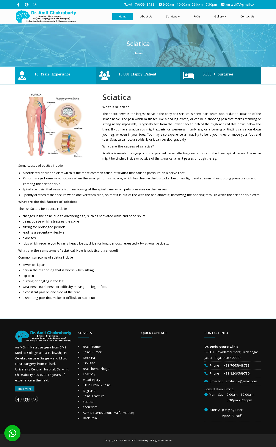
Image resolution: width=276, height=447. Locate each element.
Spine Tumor (92, 352)
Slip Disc (89, 363)
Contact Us (247, 16)
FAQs (197, 16)
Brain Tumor (92, 346)
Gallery (220, 16)
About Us (146, 16)
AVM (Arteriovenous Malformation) (108, 412)
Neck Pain (90, 357)
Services (173, 16)
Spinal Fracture (94, 396)
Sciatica (88, 401)
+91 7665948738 (141, 4)
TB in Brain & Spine (97, 385)
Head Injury (91, 379)
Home (123, 16)
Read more (24, 388)
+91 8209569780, (237, 373)
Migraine (89, 390)
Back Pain (90, 418)
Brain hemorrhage (96, 368)
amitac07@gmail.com (241, 4)
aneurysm (90, 407)
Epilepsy (89, 374)
